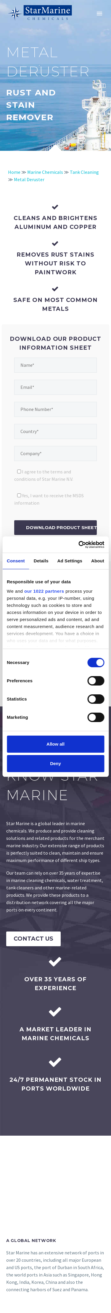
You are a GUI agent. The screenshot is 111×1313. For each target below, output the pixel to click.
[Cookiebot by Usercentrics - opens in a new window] (79, 545)
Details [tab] (41, 560)
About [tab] (97, 560)
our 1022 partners (44, 591)
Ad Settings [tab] (69, 560)
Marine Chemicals (45, 172)
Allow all (55, 743)
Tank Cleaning (84, 172)
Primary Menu (99, 13)
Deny (55, 763)
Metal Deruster (29, 179)
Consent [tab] (16, 560)
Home (14, 172)
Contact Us (33, 938)
